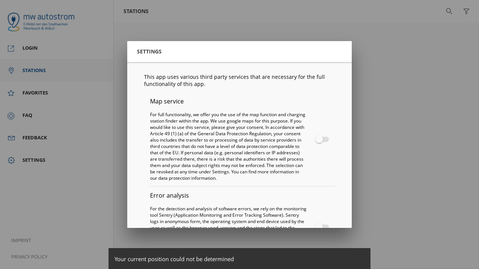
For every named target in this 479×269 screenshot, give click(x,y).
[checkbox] (320, 139)
